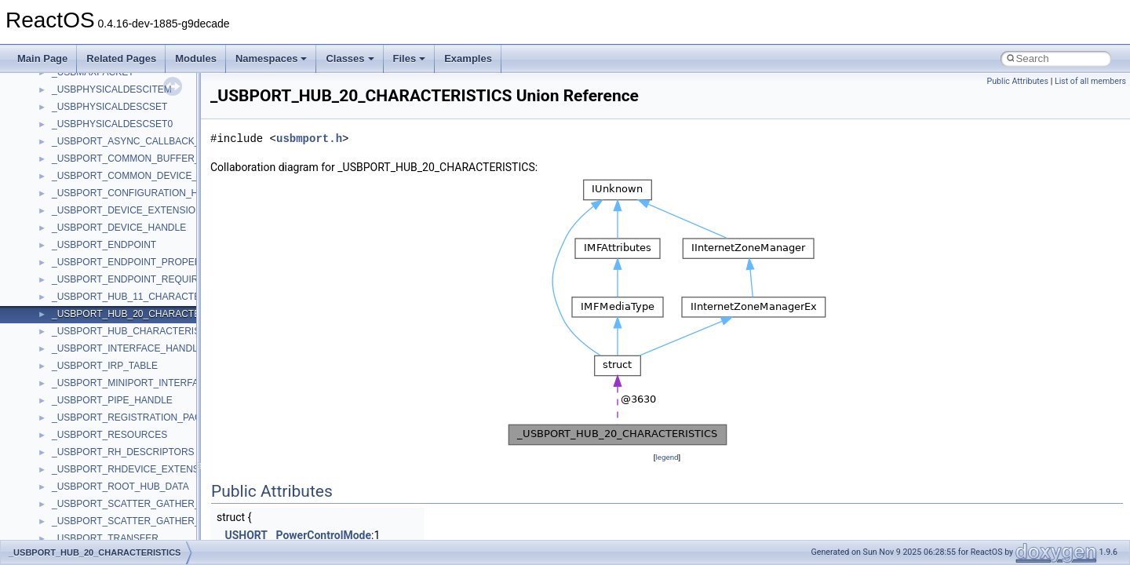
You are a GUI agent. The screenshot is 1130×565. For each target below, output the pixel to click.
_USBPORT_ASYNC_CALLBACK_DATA (138, 141)
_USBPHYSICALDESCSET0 (112, 123)
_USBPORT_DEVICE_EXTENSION (127, 210)
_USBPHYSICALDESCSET (109, 106)
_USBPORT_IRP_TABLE (105, 365)
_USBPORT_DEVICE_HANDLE (119, 227)
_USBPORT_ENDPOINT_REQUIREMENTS (145, 279)
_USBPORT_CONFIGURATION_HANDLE (140, 193)
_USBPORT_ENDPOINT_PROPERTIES (137, 262)
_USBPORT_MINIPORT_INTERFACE (132, 382)
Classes (350, 58)
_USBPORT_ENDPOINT (104, 244)
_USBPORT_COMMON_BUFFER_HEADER (145, 158)
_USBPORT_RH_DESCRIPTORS (123, 452)
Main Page (42, 58)
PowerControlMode (323, 535)
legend (666, 457)
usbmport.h (309, 138)
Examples (468, 58)
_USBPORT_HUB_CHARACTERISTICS (137, 331)
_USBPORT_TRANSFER (105, 538)
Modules (196, 58)
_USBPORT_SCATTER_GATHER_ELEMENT (148, 503)
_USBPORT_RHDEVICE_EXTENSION (134, 469)
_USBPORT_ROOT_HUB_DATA (120, 486)
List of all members (1090, 81)
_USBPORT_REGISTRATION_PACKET (136, 417)
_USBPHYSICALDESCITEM (112, 89)
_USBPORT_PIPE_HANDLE (112, 400)
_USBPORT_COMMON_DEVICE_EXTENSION (152, 175)
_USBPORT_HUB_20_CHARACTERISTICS (145, 313)
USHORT (246, 535)
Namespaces (271, 58)
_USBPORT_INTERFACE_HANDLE (128, 348)
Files (409, 58)
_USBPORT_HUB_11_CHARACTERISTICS (145, 296)
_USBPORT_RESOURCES (109, 434)
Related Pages (121, 58)
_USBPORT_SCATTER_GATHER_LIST (136, 521)
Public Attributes (1017, 81)
